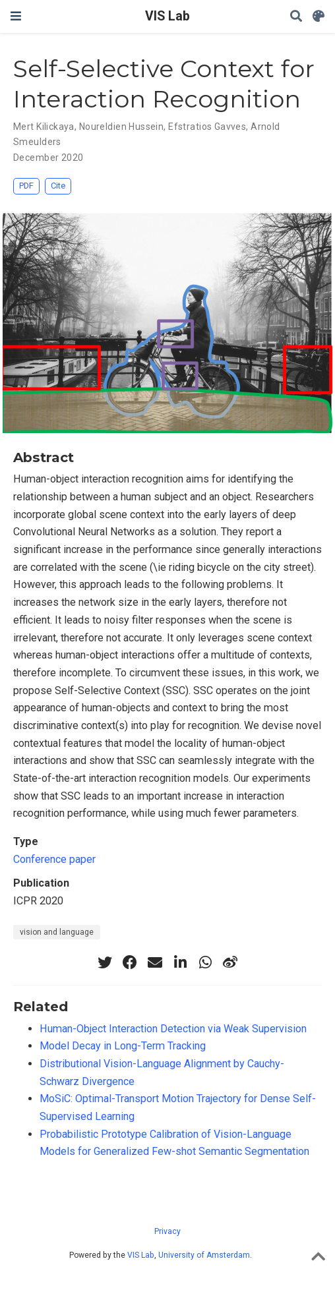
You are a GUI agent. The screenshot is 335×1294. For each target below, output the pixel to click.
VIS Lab (167, 16)
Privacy (167, 1231)
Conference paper (54, 859)
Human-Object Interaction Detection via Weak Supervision (173, 1028)
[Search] (296, 16)
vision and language (57, 932)
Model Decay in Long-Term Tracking (123, 1046)
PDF (26, 186)
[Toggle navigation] (16, 16)
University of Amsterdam (204, 1255)
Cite (58, 186)
